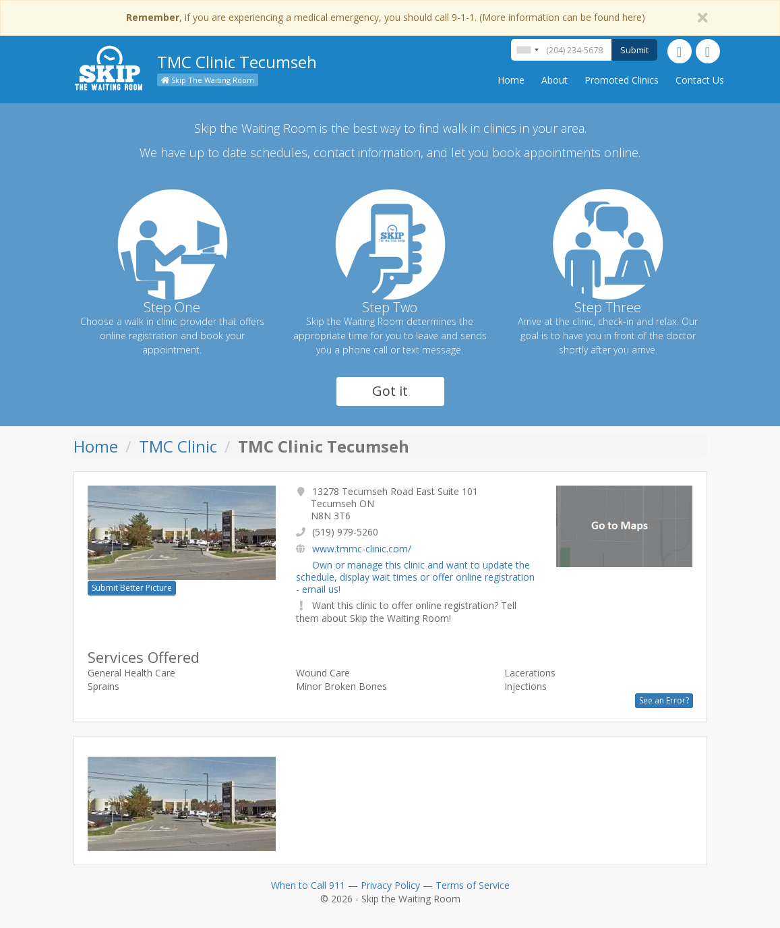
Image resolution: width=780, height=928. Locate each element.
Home (511, 80)
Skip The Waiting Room (207, 80)
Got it (390, 391)
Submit (634, 50)
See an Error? (664, 700)
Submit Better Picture (132, 587)
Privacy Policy (390, 885)
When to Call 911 (308, 885)
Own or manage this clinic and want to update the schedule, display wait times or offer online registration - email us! (415, 577)
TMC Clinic (178, 446)
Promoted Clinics (621, 80)
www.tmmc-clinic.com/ (361, 548)
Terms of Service (473, 885)
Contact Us (700, 80)
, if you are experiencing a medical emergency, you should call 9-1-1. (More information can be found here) (385, 17)
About (554, 80)
